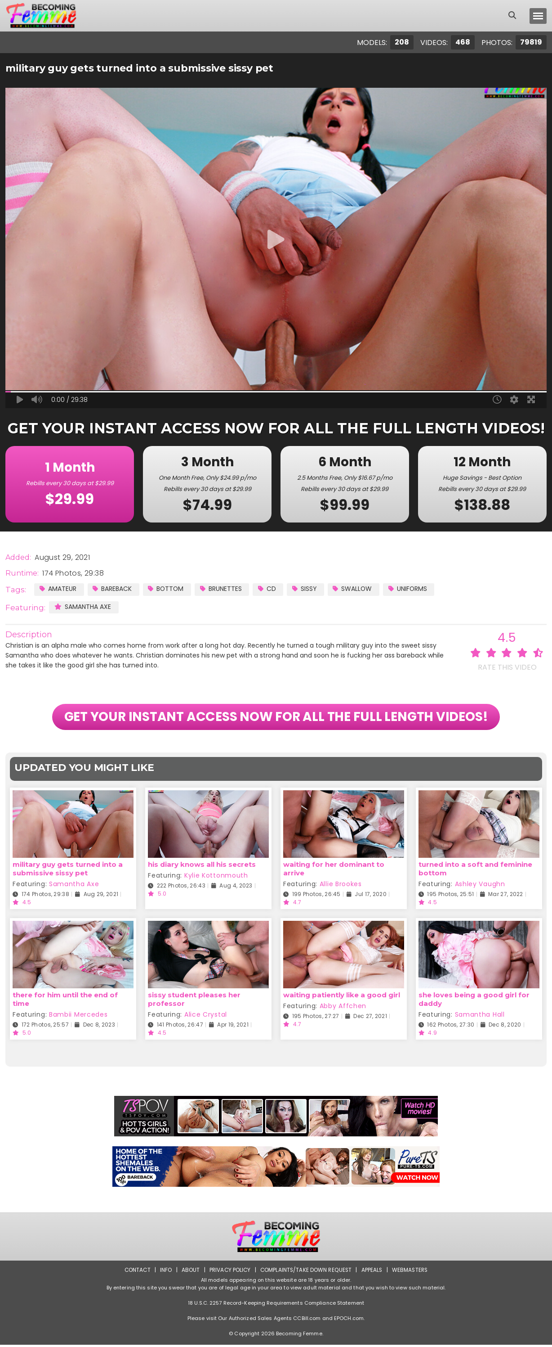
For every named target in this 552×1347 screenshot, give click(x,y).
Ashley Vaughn (480, 886)
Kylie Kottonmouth (216, 877)
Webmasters (411, 1272)
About (189, 1272)
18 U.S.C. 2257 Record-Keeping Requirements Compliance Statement (276, 1305)
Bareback (112, 588)
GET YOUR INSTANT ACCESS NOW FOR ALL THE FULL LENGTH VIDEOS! (276, 718)
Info (164, 1272)
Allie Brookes (341, 886)
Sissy (307, 588)
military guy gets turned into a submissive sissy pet (68, 870)
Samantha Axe (82, 606)
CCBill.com (307, 1320)
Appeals (373, 1272)
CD (269, 588)
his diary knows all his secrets (202, 866)
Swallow (356, 588)
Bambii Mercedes (78, 1016)
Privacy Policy (229, 1272)
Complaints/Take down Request (306, 1272)
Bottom (167, 588)
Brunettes (223, 588)
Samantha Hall (480, 1016)
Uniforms (412, 588)
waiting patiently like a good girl (341, 997)
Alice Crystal (205, 1016)
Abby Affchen (343, 1008)
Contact (135, 1272)
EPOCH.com (349, 1320)
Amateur (58, 588)
